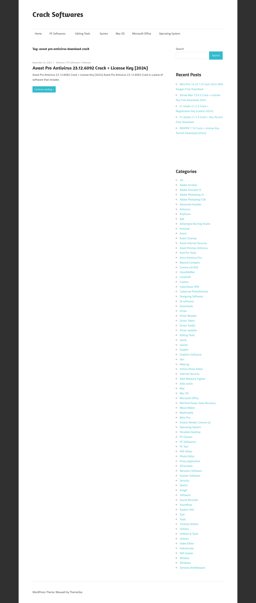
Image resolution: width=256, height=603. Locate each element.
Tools (183, 519)
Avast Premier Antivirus (194, 248)
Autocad (184, 229)
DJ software (187, 301)
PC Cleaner (186, 437)
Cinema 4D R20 (189, 267)
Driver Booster (188, 316)
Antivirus (60, 62)
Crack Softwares (57, 14)
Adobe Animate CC (190, 190)
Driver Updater (188, 330)
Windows (185, 563)
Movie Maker (187, 408)
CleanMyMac (187, 272)
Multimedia (186, 413)
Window (184, 558)
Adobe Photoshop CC (192, 194)
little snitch (186, 384)
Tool (182, 514)
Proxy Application (190, 461)
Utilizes (184, 539)
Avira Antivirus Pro (191, 257)
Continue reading (43, 89)
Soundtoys (186, 505)
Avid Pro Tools (188, 253)
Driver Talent (187, 321)
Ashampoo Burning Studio (195, 224)
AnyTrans (185, 214)
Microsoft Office (141, 33)
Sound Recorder (189, 500)
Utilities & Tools (189, 534)
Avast (183, 233)
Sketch (184, 485)
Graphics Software (190, 354)
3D (181, 180)
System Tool (187, 509)
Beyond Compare (190, 262)
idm (182, 359)
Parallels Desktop (190, 432)
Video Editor (187, 543)
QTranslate (186, 466)
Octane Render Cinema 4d (195, 422)
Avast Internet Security (193, 243)
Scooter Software (190, 476)
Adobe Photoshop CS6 (193, 199)
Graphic (184, 350)
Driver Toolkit (187, 325)
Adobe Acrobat (188, 185)
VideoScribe (187, 548)
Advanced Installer (190, 204)
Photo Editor (187, 456)
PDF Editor (186, 451)
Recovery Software (191, 471)
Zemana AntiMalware (192, 568)
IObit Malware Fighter (193, 379)
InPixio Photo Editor (191, 369)
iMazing (184, 364)
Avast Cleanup (188, 238)
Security (184, 480)
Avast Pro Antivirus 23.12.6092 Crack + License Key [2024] (90, 68)
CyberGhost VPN (189, 287)
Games (104, 33)
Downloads (186, 306)
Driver (183, 311)
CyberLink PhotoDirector (194, 291)
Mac (182, 388)
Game (183, 340)
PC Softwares (59, 33)
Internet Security (189, 374)
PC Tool (184, 446)
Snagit (183, 490)
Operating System (169, 33)
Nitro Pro (185, 417)
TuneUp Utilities (189, 524)
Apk (182, 219)
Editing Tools (84, 33)
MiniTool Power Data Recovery (198, 403)
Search (180, 49)
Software (86, 62)
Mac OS (120, 33)
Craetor (184, 282)
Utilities (184, 529)
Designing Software (191, 296)
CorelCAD (185, 277)
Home (38, 33)
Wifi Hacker (186, 553)
